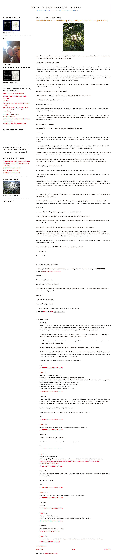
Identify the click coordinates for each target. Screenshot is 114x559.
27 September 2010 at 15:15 (51, 508)
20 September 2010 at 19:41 (51, 449)
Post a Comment (41, 546)
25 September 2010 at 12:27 (51, 498)
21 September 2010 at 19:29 (51, 466)
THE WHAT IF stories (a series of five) (14, 123)
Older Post (107, 549)
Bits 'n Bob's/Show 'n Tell (57, 7)
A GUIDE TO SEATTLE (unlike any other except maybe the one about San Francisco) (15, 110)
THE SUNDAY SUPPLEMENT (12, 168)
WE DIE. (5, 101)
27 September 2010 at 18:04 (51, 521)
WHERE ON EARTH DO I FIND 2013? (15, 96)
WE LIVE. (6, 98)
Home (73, 549)
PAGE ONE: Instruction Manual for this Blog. (16, 161)
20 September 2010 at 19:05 (51, 430)
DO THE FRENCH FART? (11, 114)
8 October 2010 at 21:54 (50, 542)
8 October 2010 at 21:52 (50, 531)
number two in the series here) (51, 271)
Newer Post (39, 549)
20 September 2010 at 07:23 (51, 391)
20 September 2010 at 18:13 (51, 419)
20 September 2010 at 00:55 (51, 368)
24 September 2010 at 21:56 (51, 487)
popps (41, 372)
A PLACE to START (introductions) (13, 93)
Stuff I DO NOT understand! (11, 173)
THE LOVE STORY (9, 116)
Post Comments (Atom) (51, 553)
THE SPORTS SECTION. (11, 170)
